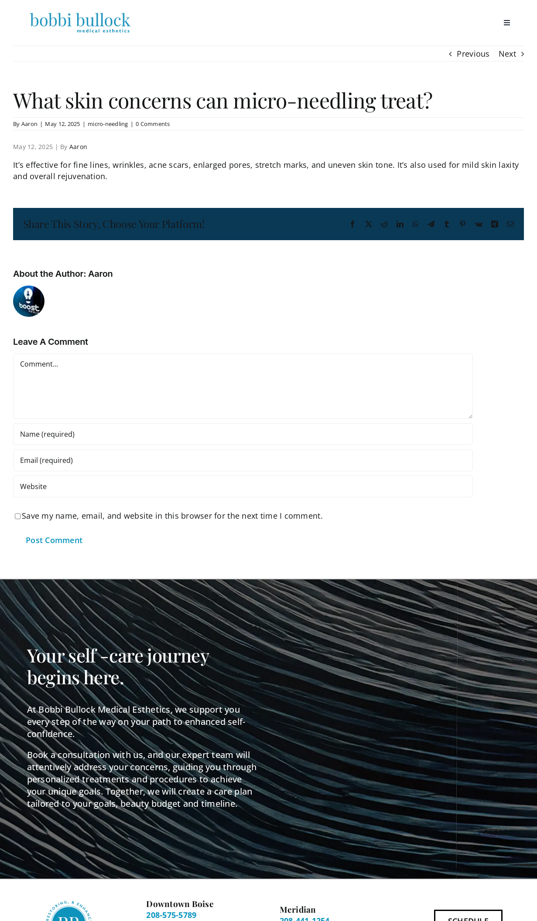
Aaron (29, 124)
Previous (473, 53)
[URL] (243, 486)
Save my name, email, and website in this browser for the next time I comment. (172, 515)
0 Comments (153, 124)
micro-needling (108, 124)
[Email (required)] (243, 460)
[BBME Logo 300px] (80, 12)
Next (507, 53)
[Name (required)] (243, 434)
